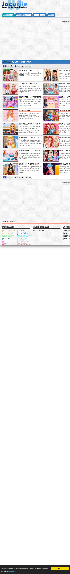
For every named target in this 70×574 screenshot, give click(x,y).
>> (30, 66)
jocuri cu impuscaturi (24, 241)
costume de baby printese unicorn (33, 97)
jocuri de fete (24, 75)
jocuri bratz (7, 238)
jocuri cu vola (8, 236)
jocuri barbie (39, 15)
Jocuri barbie (38, 230)
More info (13, 571)
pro (3, 241)
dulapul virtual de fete (28, 70)
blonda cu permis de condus (30, 137)
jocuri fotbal (22, 233)
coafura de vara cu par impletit (32, 124)
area (4, 244)
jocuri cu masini (23, 15)
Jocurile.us (8, 15)
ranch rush (7, 233)
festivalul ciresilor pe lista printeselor (35, 84)
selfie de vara (24, 110)
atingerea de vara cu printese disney (34, 151)
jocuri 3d (21, 230)
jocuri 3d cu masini (9, 230)
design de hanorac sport (29, 164)
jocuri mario (22, 238)
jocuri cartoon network (24, 244)
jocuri (51, 15)
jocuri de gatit (23, 236)
